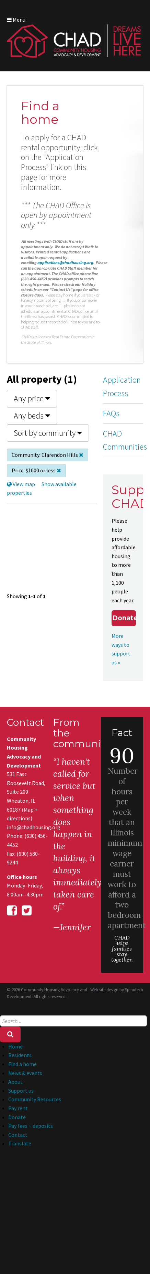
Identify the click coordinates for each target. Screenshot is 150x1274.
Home (15, 1046)
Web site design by (116, 990)
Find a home (22, 1064)
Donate (124, 618)
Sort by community (48, 433)
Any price (32, 398)
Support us (21, 1090)
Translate (19, 1143)
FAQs (111, 413)
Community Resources (34, 1099)
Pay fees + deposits (30, 1125)
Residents (20, 1055)
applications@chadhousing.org (65, 262)
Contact (17, 1134)
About (15, 1081)
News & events (25, 1073)
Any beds (32, 415)
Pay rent (18, 1108)
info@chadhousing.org (28, 827)
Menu (16, 19)
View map (21, 484)
